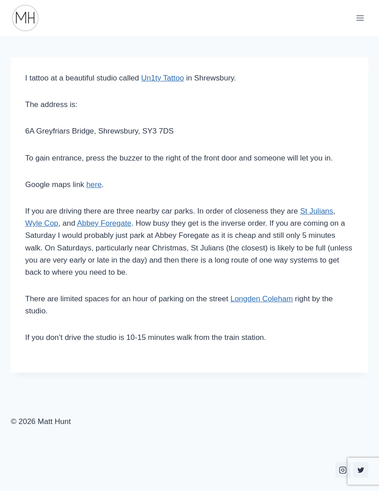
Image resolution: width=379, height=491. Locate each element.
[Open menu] (360, 18)
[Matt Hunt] (29, 18)
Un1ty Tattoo (162, 78)
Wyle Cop (41, 223)
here (94, 184)
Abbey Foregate (104, 223)
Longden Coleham (261, 299)
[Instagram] (343, 470)
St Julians (316, 211)
